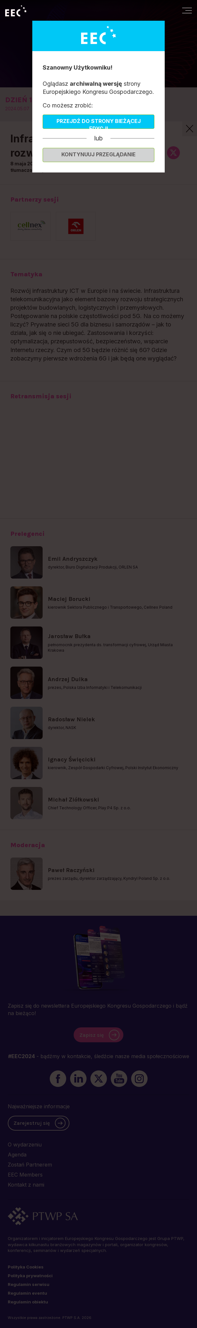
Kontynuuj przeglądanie (98, 154)
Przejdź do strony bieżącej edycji (99, 123)
